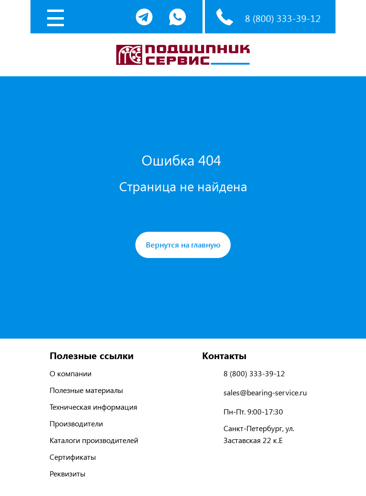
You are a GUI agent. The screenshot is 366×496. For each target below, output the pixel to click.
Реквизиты (67, 473)
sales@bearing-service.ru (265, 392)
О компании (71, 373)
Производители (76, 423)
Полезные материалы (86, 390)
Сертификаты (73, 457)
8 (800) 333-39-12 (283, 17)
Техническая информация (93, 407)
